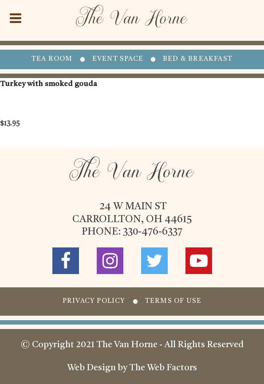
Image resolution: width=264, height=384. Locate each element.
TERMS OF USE (173, 301)
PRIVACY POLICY (94, 301)
